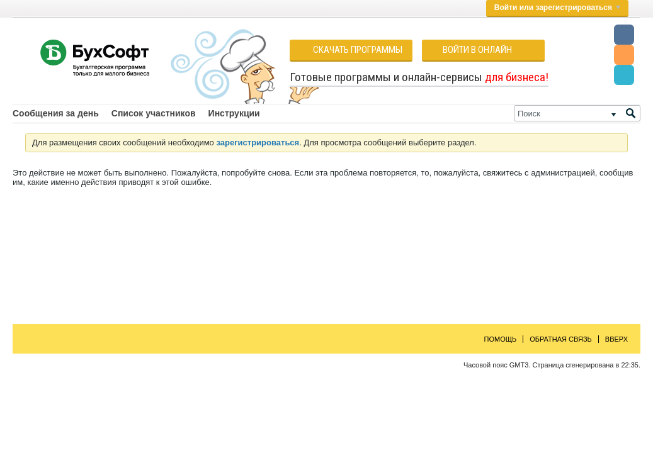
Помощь (500, 339)
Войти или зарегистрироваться (557, 7)
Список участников (153, 113)
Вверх (616, 339)
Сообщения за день (56, 113)
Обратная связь (561, 339)
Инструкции (234, 113)
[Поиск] (577, 113)
